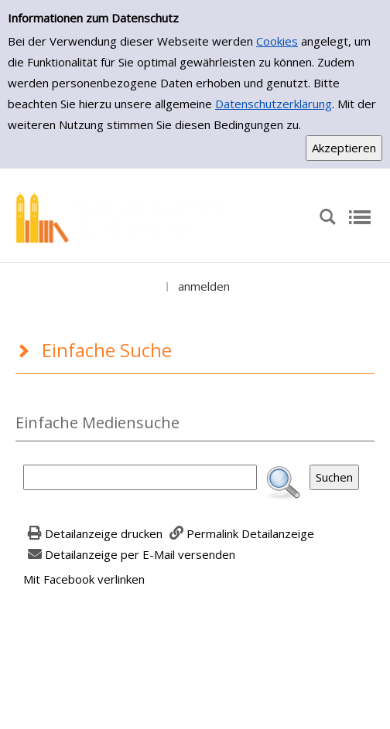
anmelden (204, 286)
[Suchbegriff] (140, 477)
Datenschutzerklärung (273, 103)
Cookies (277, 41)
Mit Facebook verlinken (84, 579)
